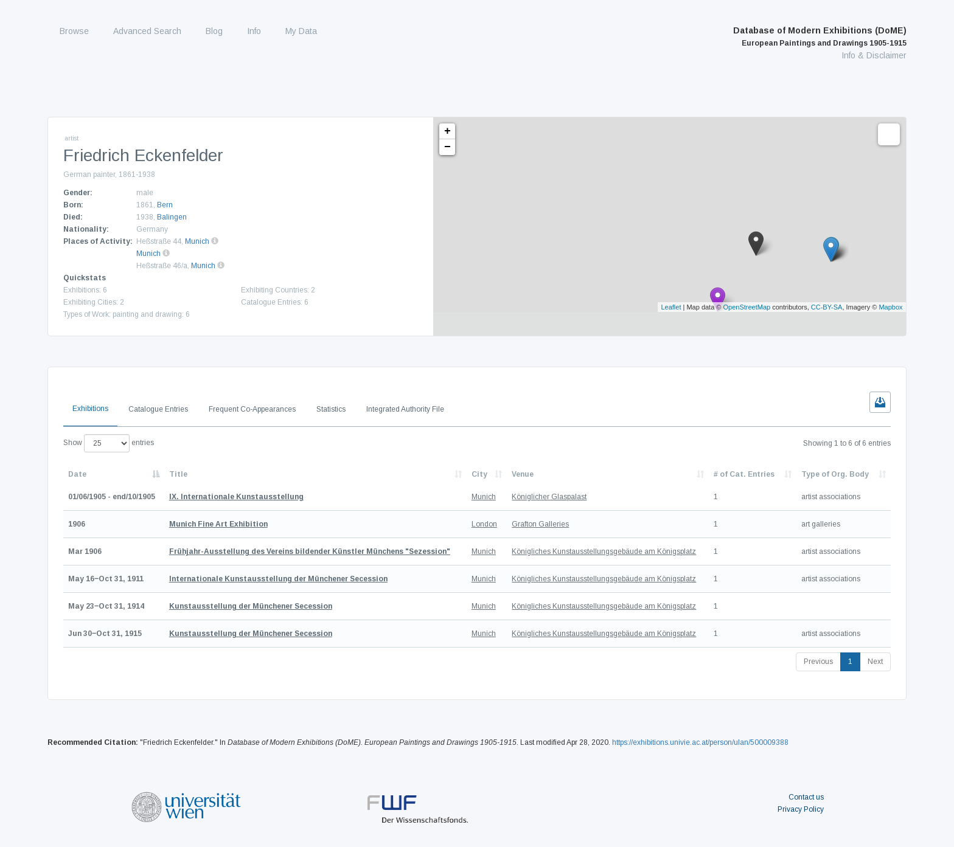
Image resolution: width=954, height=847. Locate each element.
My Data (301, 31)
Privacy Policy (801, 809)
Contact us (806, 797)
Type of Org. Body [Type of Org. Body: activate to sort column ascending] (835, 474)
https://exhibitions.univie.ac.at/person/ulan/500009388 (700, 742)
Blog (214, 31)
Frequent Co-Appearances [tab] (252, 409)
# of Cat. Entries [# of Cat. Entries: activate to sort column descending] (744, 474)
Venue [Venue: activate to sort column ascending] (523, 474)
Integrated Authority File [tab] (405, 409)
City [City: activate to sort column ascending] (479, 474)
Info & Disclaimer (874, 55)
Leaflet (671, 307)
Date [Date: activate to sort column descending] (77, 474)
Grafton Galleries (540, 524)
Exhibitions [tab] (90, 408)
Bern (165, 205)
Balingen (172, 217)
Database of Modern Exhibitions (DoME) (820, 36)
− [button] (447, 147)
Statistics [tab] (331, 409)
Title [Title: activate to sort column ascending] (178, 474)
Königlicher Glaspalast (549, 497)
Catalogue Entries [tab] (158, 409)
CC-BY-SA (827, 307)
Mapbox (890, 307)
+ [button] (447, 131)
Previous (818, 661)
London (484, 524)
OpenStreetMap (747, 307)
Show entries (108, 443)
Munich (197, 241)
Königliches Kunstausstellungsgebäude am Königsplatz (604, 551)
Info (254, 31)
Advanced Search (147, 31)
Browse (74, 31)
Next (875, 661)
